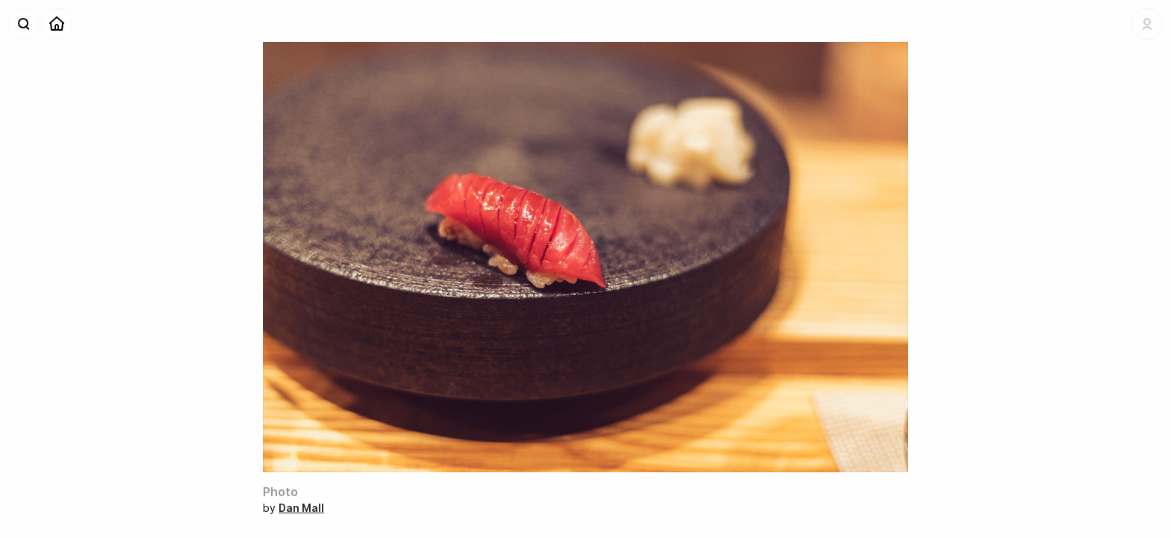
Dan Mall (301, 507)
